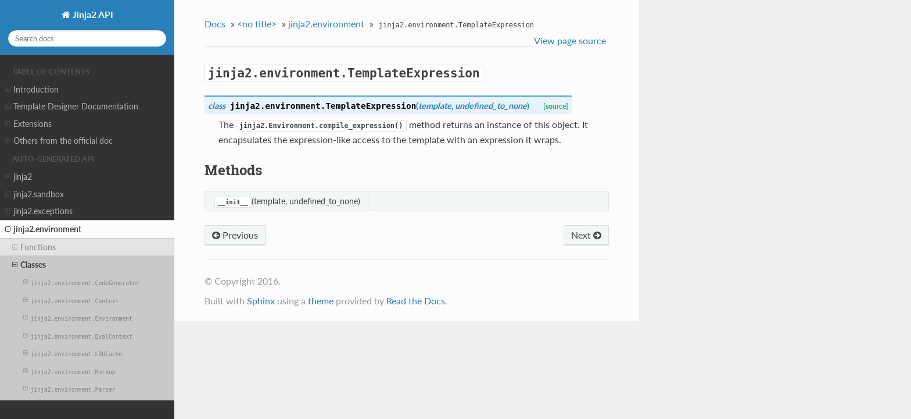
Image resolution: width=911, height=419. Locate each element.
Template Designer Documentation (71, 106)
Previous (235, 234)
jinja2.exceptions (39, 211)
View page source (570, 40)
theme (320, 300)
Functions (34, 247)
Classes (29, 265)
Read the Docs (415, 300)
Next (586, 234)
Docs (215, 23)
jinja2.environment (43, 229)
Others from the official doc (59, 141)
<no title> (257, 23)
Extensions (28, 124)
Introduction (32, 89)
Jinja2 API (91, 14)
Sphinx (261, 300)
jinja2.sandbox (34, 194)
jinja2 (18, 177)
